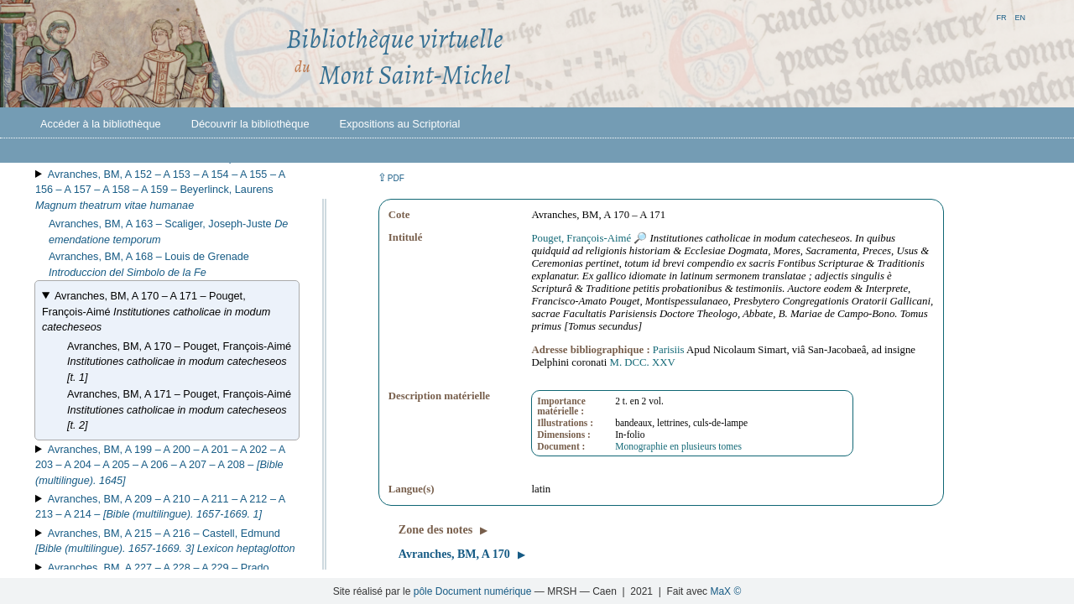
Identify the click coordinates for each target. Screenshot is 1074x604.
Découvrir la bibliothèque (250, 123)
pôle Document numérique (473, 591)
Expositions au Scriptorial (400, 123)
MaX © (725, 591)
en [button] (1019, 16)
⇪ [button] (391, 177)
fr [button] (1001, 16)
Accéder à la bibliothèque (100, 123)
